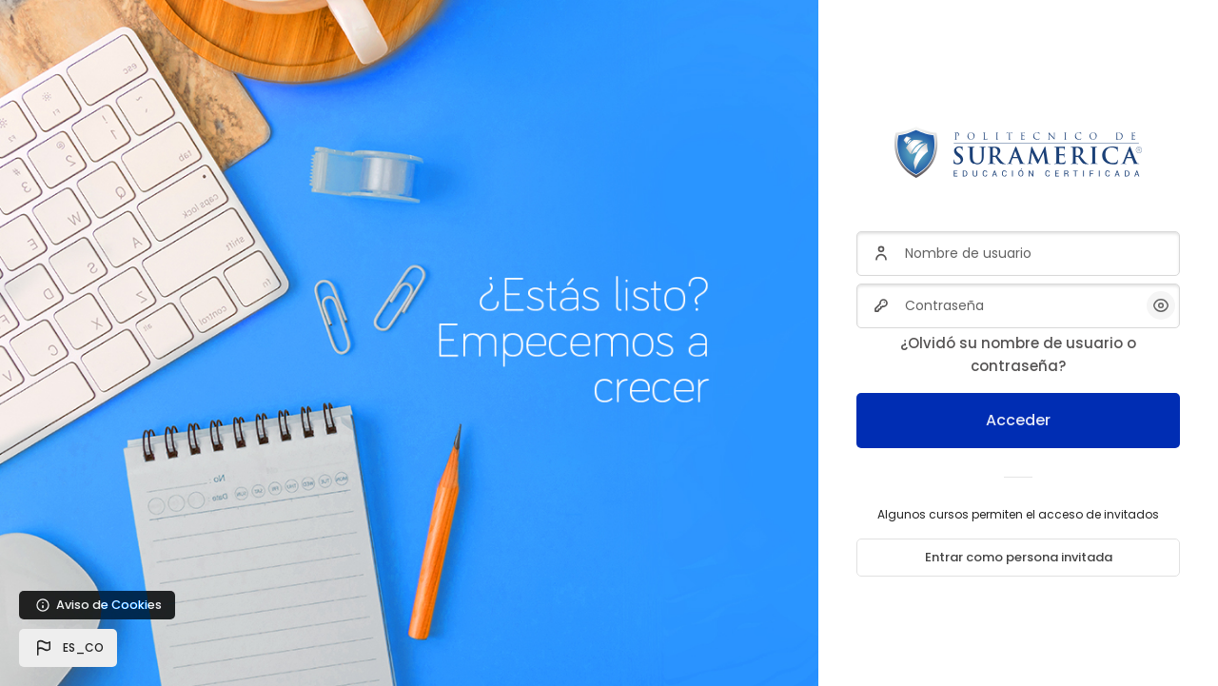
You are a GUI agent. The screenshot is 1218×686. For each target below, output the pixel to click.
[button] (68, 648)
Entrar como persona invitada (1018, 557)
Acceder (1018, 420)
